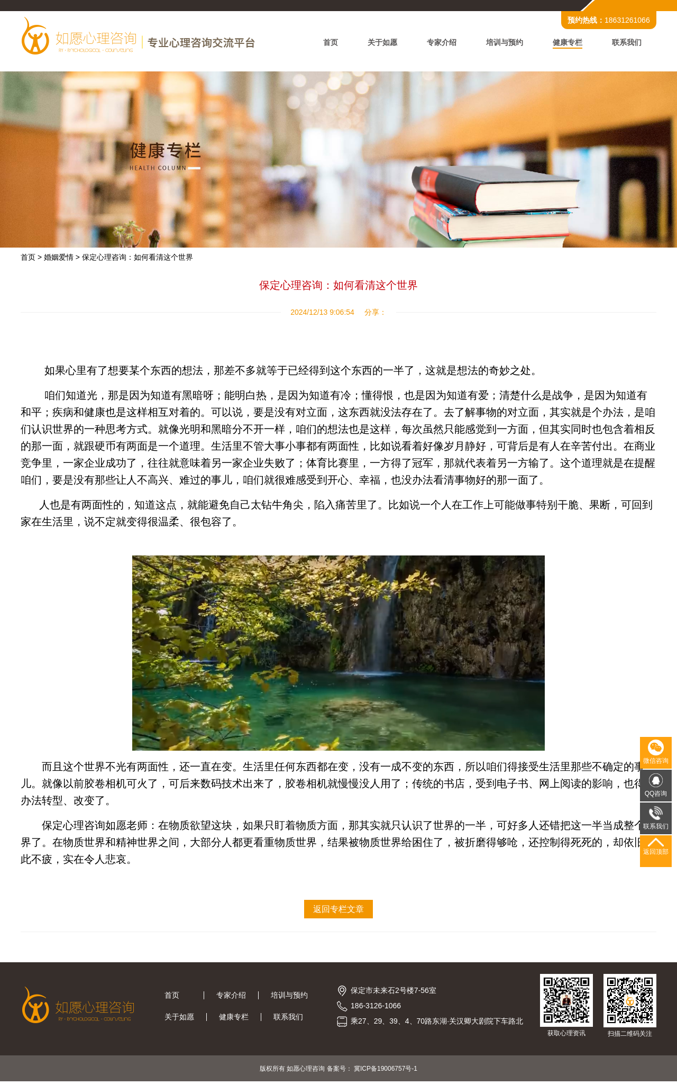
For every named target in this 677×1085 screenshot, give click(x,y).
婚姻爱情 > (62, 259)
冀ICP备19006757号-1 (385, 1071)
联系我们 (626, 43)
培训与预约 (504, 43)
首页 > (31, 259)
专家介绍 (441, 43)
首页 (330, 43)
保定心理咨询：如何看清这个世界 (138, 259)
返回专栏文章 (338, 911)
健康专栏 (567, 43)
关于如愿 (382, 43)
